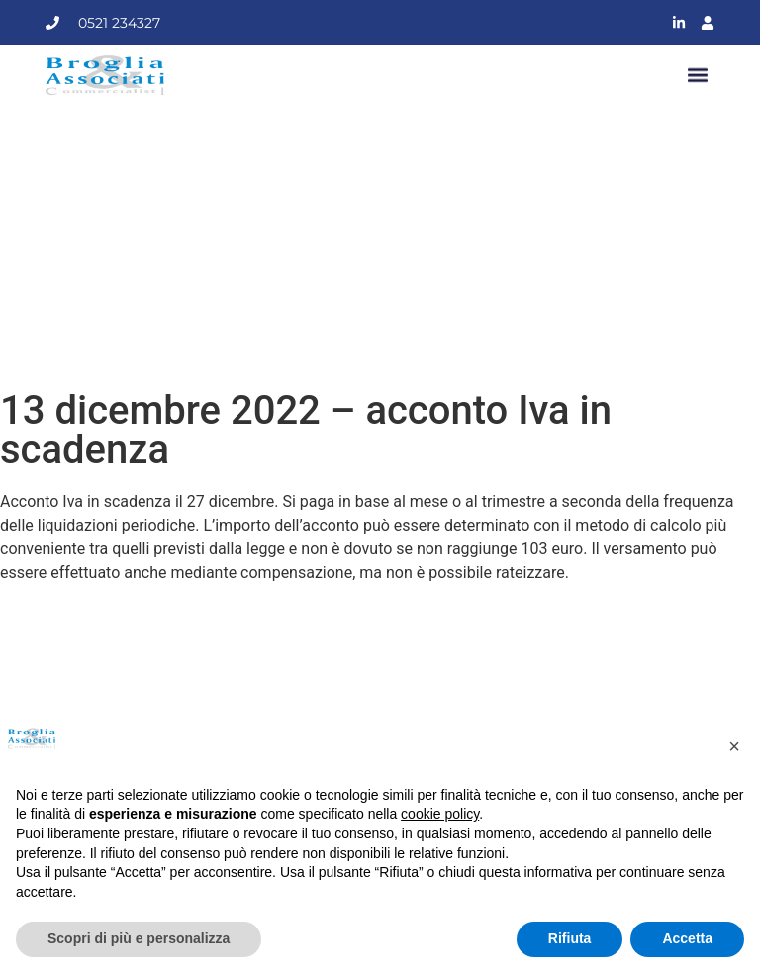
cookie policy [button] (440, 814)
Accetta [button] (687, 938)
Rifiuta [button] (570, 938)
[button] (698, 75)
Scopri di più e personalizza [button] (139, 938)
